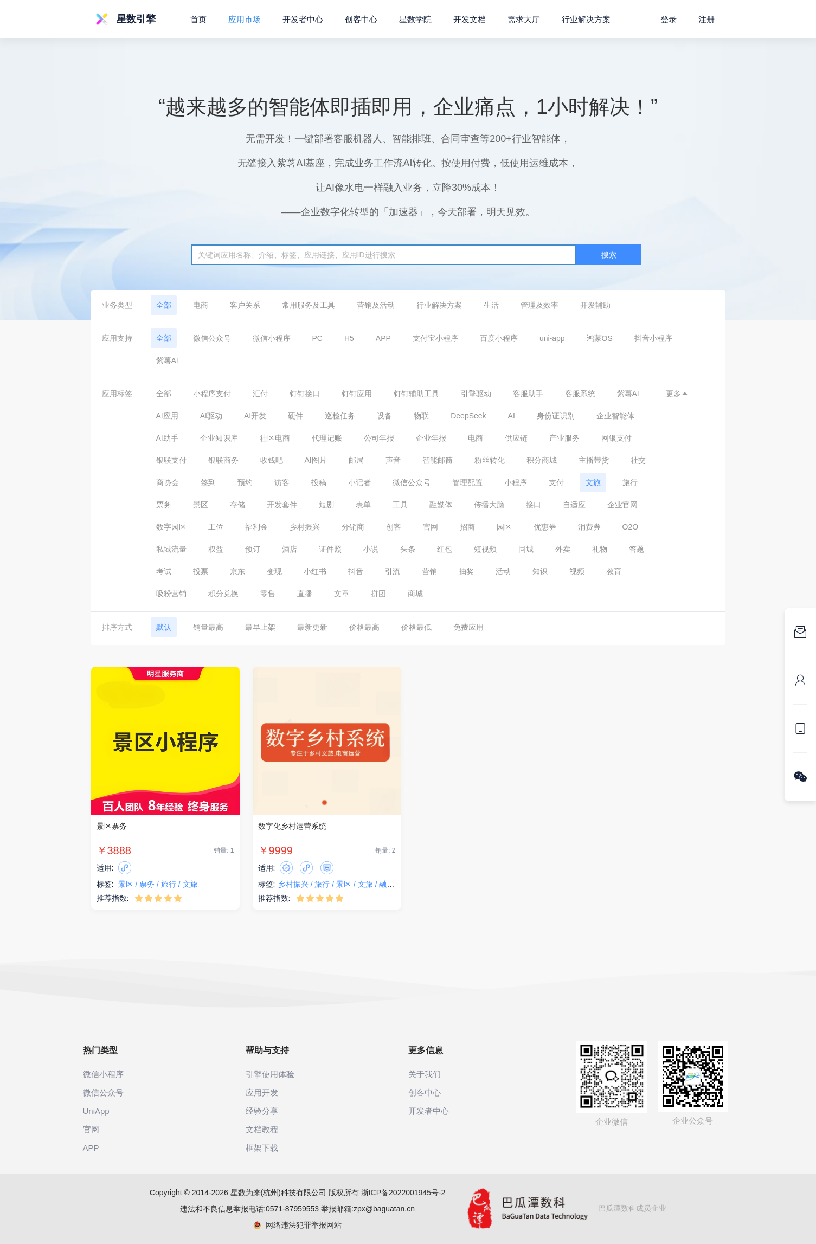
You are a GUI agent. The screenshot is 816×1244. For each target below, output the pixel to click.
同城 (526, 549)
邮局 (356, 460)
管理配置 (467, 482)
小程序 (515, 482)
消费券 (589, 527)
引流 (392, 571)
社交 (638, 460)
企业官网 (622, 504)
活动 (503, 571)
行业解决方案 (439, 305)
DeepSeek (468, 415)
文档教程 (262, 1129)
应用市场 (244, 19)
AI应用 (167, 415)
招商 (467, 527)
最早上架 (260, 627)
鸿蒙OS (600, 338)
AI (511, 415)
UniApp (96, 1111)
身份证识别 (556, 415)
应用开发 (262, 1092)
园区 (504, 527)
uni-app (552, 338)
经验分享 (262, 1111)
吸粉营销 (171, 593)
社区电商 (275, 438)
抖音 (355, 571)
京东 (237, 571)
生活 (491, 305)
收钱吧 (271, 460)
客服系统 (580, 393)
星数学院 (415, 19)
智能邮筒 (437, 460)
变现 (274, 571)
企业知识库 (219, 438)
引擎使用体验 (270, 1074)
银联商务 (223, 460)
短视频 (485, 549)
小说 (370, 549)
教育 (613, 571)
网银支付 (616, 438)
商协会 (167, 482)
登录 (668, 19)
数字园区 (171, 527)
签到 (208, 482)
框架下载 (262, 1147)
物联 (421, 415)
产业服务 (564, 438)
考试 (163, 571)
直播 (304, 593)
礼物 (599, 549)
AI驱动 (211, 415)
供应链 (516, 438)
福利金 (256, 527)
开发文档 (469, 19)
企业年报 (431, 438)
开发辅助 (595, 305)
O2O (630, 527)
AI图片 (316, 460)
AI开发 (255, 415)
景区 (200, 504)
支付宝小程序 (435, 338)
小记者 (359, 482)
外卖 (562, 549)
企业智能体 (615, 415)
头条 (407, 549)
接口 (533, 504)
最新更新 (312, 627)
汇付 (260, 393)
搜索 (608, 254)
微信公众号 (212, 338)
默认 (163, 627)
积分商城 (541, 460)
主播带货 (594, 460)
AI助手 (167, 438)
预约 (245, 482)
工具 (400, 504)
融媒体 (440, 504)
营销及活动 (376, 305)
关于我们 (424, 1074)
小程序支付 (212, 393)
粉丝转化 (489, 460)
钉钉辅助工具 (416, 393)
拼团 (378, 593)
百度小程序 (499, 338)
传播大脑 (489, 504)
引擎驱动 (476, 393)
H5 (349, 338)
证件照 (330, 549)
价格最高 (364, 627)
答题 (636, 549)
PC (317, 338)
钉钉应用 (357, 393)
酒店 (289, 549)
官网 (430, 527)
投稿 (318, 482)
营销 (429, 571)
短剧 (326, 504)
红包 (444, 549)
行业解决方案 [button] (586, 19)
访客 (282, 482)
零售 (267, 593)
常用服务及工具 (308, 305)
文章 (341, 593)
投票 (200, 571)
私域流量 (171, 549)
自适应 (574, 504)
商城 (415, 593)
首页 (198, 19)
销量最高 (208, 627)
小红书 (315, 571)
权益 (215, 549)
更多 (677, 393)
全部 (163, 305)
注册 (706, 19)
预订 (252, 549)
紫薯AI (167, 360)
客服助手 (528, 393)
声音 (393, 460)
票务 (163, 504)
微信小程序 (272, 338)
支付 (556, 482)
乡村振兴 (305, 527)
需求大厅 (523, 19)
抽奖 (466, 571)
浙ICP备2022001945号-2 (403, 1192)
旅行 (630, 482)
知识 (540, 571)
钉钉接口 (305, 393)
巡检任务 (340, 415)
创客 (393, 527)
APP (383, 338)
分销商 (353, 527)
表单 (363, 504)
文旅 (593, 482)
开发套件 (282, 504)
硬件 (295, 415)
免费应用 (468, 627)
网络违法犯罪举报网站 (297, 1225)
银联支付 (171, 460)
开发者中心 (302, 19)
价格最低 (416, 627)
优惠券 (545, 527)
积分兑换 (223, 593)
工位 (215, 527)
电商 (200, 305)
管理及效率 (539, 305)
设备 (384, 415)
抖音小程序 (653, 338)
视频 (576, 571)
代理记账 (327, 438)
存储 (237, 504)
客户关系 (245, 305)
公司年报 (379, 438)
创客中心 (361, 19)
